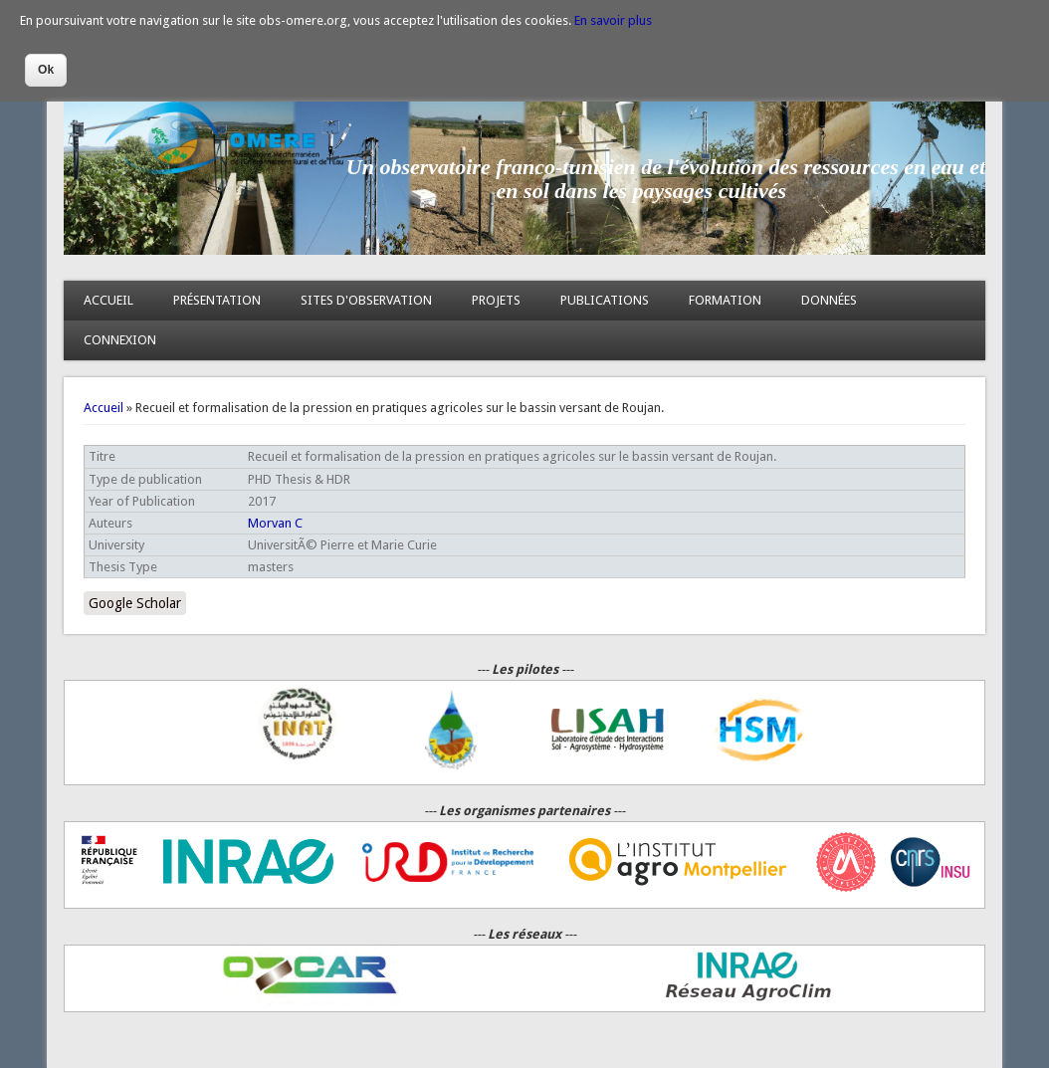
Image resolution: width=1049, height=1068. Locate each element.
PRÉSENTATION (217, 300)
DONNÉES (829, 300)
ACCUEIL (108, 300)
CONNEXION (120, 339)
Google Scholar (135, 603)
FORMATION (725, 300)
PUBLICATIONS (604, 300)
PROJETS (496, 300)
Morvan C (275, 523)
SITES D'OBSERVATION (366, 300)
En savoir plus (613, 20)
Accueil (103, 407)
